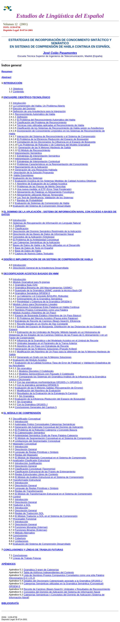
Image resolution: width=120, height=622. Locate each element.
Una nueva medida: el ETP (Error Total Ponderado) (44, 189)
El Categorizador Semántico (30, 432)
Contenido (18, 91)
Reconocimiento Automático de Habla (35, 114)
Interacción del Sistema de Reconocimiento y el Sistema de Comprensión (56, 136)
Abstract (6, 77)
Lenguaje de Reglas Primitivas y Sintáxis (37, 452)
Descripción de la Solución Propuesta (34, 172)
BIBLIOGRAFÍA (10, 603)
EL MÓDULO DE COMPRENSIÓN (22, 413)
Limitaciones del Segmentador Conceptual (37, 441)
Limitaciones (21, 541)
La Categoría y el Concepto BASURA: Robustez (42, 296)
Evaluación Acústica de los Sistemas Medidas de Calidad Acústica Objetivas (55, 180)
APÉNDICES (8, 563)
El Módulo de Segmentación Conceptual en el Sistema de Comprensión (53, 438)
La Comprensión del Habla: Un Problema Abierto (39, 105)
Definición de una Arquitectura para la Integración (39, 111)
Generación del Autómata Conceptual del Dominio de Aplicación (49, 427)
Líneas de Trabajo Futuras (27, 558)
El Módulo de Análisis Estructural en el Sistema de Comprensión (49, 477)
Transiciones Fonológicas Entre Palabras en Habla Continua (47, 307)
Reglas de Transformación (29, 491)
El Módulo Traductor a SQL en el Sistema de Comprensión (46, 516)
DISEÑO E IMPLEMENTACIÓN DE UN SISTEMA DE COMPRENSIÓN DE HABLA (48, 259)
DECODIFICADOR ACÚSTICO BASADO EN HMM (31, 273)
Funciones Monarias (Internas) (31, 527)
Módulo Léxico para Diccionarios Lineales (35, 304)
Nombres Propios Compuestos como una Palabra (41, 309)
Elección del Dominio (24, 108)
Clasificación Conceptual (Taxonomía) (35, 468)
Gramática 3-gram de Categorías (41, 569)
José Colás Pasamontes (60, 53)
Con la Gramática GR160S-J (32, 404)
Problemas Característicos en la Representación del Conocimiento (52, 164)
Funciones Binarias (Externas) (31, 530)
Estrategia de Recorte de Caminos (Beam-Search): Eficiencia (47, 321)
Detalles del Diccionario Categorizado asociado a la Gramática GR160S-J (63, 580)
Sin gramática (24, 368)
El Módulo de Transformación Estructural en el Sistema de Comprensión (53, 493)
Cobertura (20, 538)
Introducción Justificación (28, 463)
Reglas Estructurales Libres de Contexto (36, 474)
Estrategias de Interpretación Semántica (38, 155)
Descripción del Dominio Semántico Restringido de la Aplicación (47, 231)
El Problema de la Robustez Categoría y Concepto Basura (46, 429)
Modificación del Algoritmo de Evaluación (39, 390)
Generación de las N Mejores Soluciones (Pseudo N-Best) (46, 348)
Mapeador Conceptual (25, 443)
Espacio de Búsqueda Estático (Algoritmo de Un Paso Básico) (48, 315)
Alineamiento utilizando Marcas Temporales (40, 194)
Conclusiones (20, 535)
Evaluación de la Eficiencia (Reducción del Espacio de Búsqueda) (50, 398)
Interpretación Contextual (28, 158)
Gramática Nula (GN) (26, 284)
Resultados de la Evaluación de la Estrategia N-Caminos (47, 393)
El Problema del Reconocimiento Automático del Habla (46, 119)
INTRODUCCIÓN (13, 83)
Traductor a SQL (22, 505)
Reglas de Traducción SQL (29, 513)
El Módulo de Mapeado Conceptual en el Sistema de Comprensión (50, 457)
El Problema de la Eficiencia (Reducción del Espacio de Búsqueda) (53, 139)
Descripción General (26, 449)
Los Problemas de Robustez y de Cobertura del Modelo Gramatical (54, 144)
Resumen (6, 71)
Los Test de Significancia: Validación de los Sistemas (45, 197)
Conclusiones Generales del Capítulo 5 (36, 407)
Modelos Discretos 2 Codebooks (36, 371)
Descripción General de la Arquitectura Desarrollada (41, 267)
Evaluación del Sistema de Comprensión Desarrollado (42, 205)
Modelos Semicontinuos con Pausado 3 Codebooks (46, 373)
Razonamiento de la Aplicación (31, 167)
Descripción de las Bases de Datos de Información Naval (43, 234)
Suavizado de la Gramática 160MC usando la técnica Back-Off (48, 290)
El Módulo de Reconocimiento (34, 150)
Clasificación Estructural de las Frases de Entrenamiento (45, 471)
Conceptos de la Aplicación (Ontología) (34, 236)
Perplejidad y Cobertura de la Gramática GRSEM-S (44, 301)
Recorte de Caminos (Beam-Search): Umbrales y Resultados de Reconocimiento (67, 589)
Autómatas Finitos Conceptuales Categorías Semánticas (45, 424)
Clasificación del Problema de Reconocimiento (41, 122)
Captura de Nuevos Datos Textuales (34, 253)
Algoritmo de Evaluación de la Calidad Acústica (42, 183)
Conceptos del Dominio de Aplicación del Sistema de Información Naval (62, 591)
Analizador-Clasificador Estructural (31, 460)
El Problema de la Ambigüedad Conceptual (36, 239)
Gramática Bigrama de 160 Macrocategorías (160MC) (43, 287)
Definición (22, 117)
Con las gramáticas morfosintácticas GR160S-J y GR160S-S (49, 382)
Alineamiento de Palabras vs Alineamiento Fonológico (45, 192)
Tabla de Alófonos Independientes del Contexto (49, 572)
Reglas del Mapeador (26, 454)
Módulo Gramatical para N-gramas (31, 282)
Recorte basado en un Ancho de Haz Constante (42, 323)
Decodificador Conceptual (27, 418)
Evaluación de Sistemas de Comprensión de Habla (42, 203)
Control (17, 496)
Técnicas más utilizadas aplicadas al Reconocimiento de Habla (50, 125)
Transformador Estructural (27, 480)
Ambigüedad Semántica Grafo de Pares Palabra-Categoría (46, 435)
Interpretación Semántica (28, 153)
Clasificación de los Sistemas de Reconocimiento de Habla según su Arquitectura (60, 128)
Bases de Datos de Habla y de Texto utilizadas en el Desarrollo (46, 245)
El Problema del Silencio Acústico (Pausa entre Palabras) (47, 318)
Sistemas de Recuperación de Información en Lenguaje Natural (47, 223)
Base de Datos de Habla (28, 250)
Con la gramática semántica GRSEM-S (38, 385)
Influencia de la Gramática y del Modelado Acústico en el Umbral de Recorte (57, 340)
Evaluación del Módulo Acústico (30, 360)
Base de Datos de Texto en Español (34, 248)
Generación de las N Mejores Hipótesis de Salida (44, 147)
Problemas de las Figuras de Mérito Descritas (41, 186)
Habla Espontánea (23, 175)
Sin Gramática (26, 396)
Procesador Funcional (24, 518)
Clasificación (22, 228)
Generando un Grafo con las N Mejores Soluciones (44, 357)
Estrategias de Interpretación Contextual (38, 161)
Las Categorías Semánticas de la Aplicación (36, 242)
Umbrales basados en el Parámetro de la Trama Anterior (47, 343)
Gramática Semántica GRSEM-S (32, 293)
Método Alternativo (25, 532)
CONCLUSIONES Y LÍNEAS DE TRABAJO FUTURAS (33, 549)
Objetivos (18, 88)
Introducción (19, 103)
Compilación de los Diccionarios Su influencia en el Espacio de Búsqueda (56, 142)
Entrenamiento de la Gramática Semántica (39, 298)
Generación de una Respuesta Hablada (36, 169)
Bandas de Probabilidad (29, 200)
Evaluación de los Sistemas (27, 178)
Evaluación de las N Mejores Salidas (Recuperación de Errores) (49, 387)
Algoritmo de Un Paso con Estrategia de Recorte (43, 346)
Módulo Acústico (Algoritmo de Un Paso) (34, 312)
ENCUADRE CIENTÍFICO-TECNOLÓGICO (27, 97)
